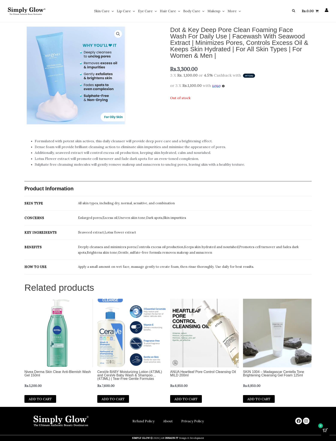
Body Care (193, 11)
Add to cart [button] (40, 399)
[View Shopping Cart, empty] (310, 11)
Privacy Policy (192, 421)
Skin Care (105, 11)
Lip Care (127, 11)
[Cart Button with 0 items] (325, 430)
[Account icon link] (326, 10)
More (232, 11)
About (168, 421)
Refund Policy (143, 421)
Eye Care (148, 11)
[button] (113, 11)
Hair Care (170, 11)
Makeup (215, 11)
